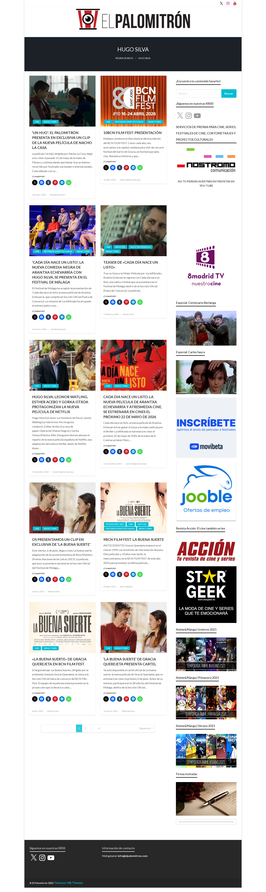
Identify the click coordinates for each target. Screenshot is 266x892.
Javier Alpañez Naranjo (130, 179)
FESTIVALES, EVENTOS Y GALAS (129, 122)
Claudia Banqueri (57, 194)
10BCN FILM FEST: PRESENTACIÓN (132, 132)
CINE (37, 122)
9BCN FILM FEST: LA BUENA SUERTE (133, 539)
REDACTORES (50, 122)
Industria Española (140, 247)
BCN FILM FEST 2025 (115, 524)
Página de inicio (124, 58)
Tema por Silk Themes (68, 883)
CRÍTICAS (142, 524)
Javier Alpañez (126, 586)
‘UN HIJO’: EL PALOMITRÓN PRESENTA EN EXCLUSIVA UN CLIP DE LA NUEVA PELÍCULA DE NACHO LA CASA (62, 140)
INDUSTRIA (120, 247)
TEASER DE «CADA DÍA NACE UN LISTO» (130, 264)
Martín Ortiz (128, 314)
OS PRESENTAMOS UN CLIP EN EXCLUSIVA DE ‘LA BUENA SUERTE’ (61, 541)
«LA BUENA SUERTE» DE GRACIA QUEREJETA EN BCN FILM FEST (59, 661)
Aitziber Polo (54, 591)
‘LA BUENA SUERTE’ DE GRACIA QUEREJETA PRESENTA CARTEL (129, 661)
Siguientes (145, 728)
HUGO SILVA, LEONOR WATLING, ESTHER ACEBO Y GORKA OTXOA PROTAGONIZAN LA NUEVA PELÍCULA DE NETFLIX (60, 404)
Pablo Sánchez (128, 711)
